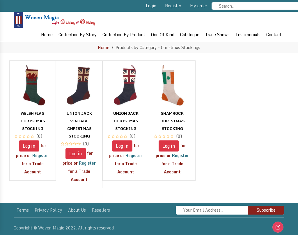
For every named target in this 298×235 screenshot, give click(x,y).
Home (47, 34)
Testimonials (247, 34)
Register (173, 5)
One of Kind (162, 34)
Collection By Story (77, 34)
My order (198, 5)
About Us (77, 210)
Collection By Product (123, 34)
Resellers (101, 210)
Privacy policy (48, 210)
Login (151, 5)
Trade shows (217, 34)
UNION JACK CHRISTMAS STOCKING (126, 121)
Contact (273, 34)
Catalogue (189, 34)
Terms (23, 210)
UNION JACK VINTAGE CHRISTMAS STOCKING (79, 124)
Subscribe (266, 210)
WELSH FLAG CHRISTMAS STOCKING (33, 121)
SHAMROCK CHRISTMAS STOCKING (172, 121)
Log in (29, 146)
